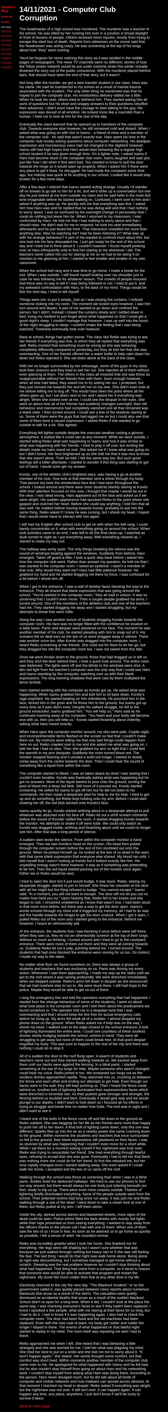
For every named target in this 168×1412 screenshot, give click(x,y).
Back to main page (34, 1406)
